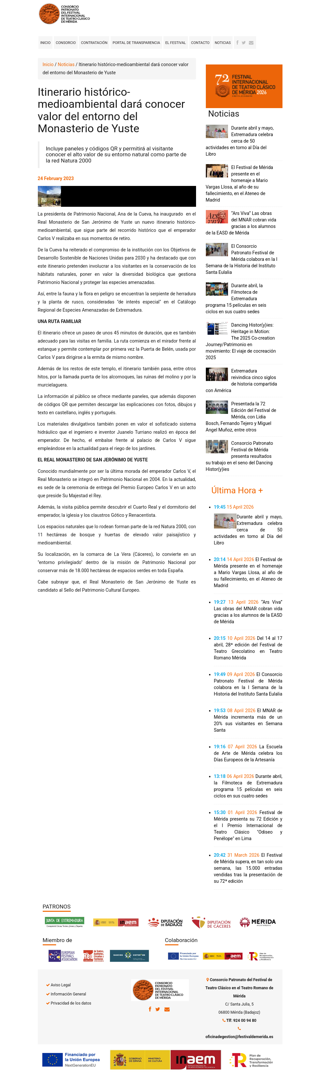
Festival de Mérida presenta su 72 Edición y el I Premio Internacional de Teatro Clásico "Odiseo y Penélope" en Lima (248, 825)
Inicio (45, 43)
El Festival (175, 43)
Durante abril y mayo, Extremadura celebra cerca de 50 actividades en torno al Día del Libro (240, 141)
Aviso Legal (60, 985)
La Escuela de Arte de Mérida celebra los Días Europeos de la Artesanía (248, 753)
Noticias (223, 43)
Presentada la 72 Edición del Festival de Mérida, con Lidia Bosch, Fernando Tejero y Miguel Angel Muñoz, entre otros (241, 416)
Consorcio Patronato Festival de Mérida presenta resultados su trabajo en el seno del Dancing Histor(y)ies (239, 456)
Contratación (94, 43)
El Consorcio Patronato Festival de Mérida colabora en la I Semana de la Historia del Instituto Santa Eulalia (242, 259)
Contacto (200, 43)
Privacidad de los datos (71, 1003)
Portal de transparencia (136, 43)
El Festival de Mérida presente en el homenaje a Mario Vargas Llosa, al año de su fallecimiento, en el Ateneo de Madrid (248, 572)
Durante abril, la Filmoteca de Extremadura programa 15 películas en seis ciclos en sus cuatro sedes (236, 298)
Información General (68, 994)
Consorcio (66, 43)
